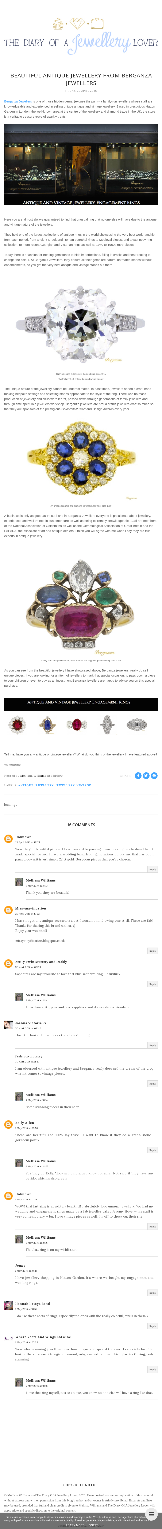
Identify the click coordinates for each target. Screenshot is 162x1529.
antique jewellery (36, 785)
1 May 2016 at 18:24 (26, 1270)
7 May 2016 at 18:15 (37, 1166)
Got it (93, 1525)
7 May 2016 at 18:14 (37, 1000)
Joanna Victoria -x (30, 1023)
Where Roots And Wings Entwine (43, 1337)
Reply (152, 869)
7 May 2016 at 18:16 (37, 1242)
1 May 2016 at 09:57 (26, 1128)
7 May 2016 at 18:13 (37, 885)
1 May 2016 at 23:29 (26, 1342)
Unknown (23, 837)
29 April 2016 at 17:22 (27, 913)
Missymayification (30, 908)
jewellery (65, 785)
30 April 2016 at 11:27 (27, 1061)
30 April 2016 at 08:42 (28, 1028)
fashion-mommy (28, 1056)
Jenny (20, 1265)
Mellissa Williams (41, 880)
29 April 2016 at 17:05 (27, 842)
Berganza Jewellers (18, 101)
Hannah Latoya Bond (32, 1304)
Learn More (75, 1525)
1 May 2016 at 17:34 (26, 1199)
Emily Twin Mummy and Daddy (41, 962)
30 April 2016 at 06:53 (28, 967)
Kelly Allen (24, 1123)
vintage (83, 785)
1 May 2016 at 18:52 (26, 1309)
